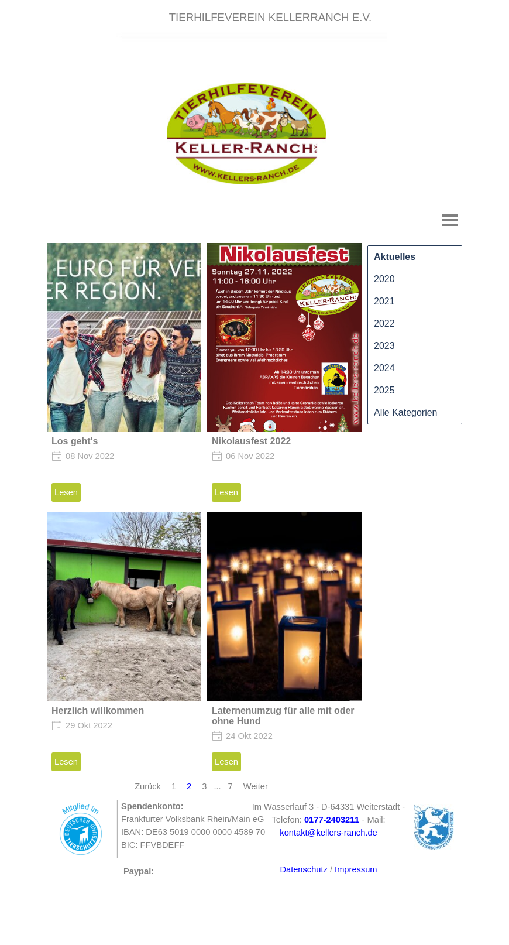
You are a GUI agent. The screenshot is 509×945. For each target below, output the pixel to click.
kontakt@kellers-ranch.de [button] (328, 832)
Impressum (356, 869)
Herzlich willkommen (97, 710)
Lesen (66, 492)
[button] (332, 819)
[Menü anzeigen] (450, 220)
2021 (384, 301)
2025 (384, 390)
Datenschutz (303, 869)
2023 (384, 346)
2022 (384, 323)
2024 (384, 368)
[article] (124, 374)
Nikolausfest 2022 (251, 441)
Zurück (148, 786)
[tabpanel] (270, 17)
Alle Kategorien (406, 412)
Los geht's (74, 441)
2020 (384, 279)
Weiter (255, 786)
